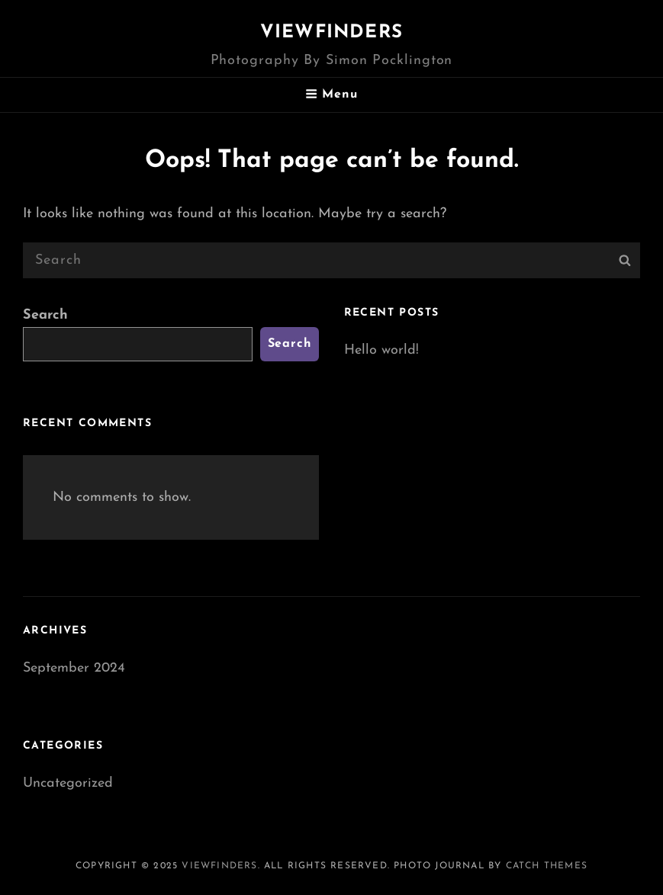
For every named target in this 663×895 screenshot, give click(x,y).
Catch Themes (546, 866)
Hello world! (381, 350)
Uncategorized (68, 783)
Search (45, 315)
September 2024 (74, 668)
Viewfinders (331, 33)
